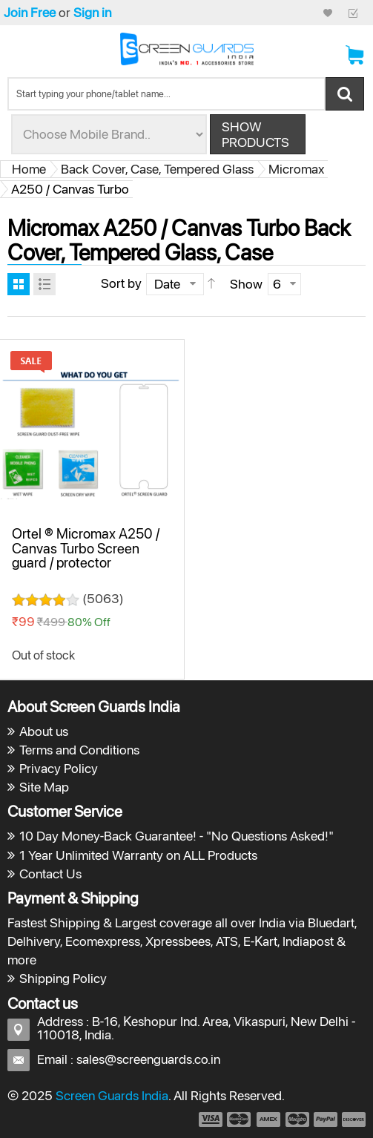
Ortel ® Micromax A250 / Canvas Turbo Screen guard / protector (85, 547)
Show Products (255, 134)
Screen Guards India (112, 1095)
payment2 (239, 1119)
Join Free (30, 12)
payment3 (269, 1119)
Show (246, 284)
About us (43, 731)
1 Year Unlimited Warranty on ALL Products (138, 855)
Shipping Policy (63, 978)
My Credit (327, 12)
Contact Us (50, 873)
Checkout (353, 12)
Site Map (44, 787)
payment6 (352, 1119)
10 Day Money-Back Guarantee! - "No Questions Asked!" (176, 835)
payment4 (298, 1119)
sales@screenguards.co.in (148, 1059)
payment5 (325, 1119)
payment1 (210, 1119)
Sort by (121, 283)
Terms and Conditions (79, 749)
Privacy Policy (58, 768)
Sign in (92, 12)
